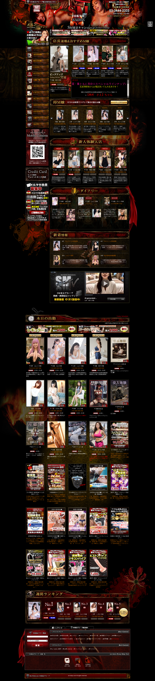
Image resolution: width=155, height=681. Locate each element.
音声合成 (119, 407)
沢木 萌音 (89, 170)
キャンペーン (84, 635)
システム (74, 635)
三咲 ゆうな (121, 64)
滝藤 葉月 (54, 80)
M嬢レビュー (117, 635)
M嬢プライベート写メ (94, 639)
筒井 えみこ (120, 170)
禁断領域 (98, 409)
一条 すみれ (55, 408)
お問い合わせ (68, 649)
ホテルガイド (81, 639)
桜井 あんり (107, 64)
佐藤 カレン (117, 201)
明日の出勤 (65, 635)
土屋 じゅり (78, 64)
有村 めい (63, 614)
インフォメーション (81, 649)
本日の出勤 (55, 635)
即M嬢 (106, 639)
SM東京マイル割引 (67, 639)
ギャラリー (55, 639)
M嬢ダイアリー (106, 635)
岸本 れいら (118, 121)
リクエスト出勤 (119, 364)
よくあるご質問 (56, 649)
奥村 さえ (58, 170)
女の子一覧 (95, 635)
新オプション (35, 447)
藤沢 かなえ (104, 170)
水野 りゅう (80, 614)
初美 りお (34, 408)
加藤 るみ (92, 64)
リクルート (94, 649)
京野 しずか (96, 614)
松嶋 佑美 (55, 450)
